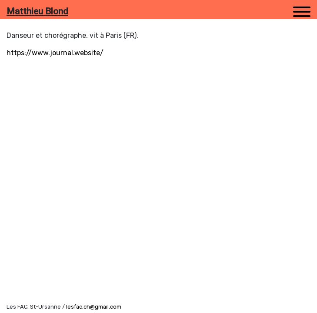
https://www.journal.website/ (55, 53)
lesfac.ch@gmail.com (93, 306)
